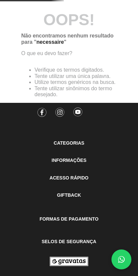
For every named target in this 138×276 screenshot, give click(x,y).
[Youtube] (78, 110)
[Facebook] (42, 110)
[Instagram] (60, 110)
